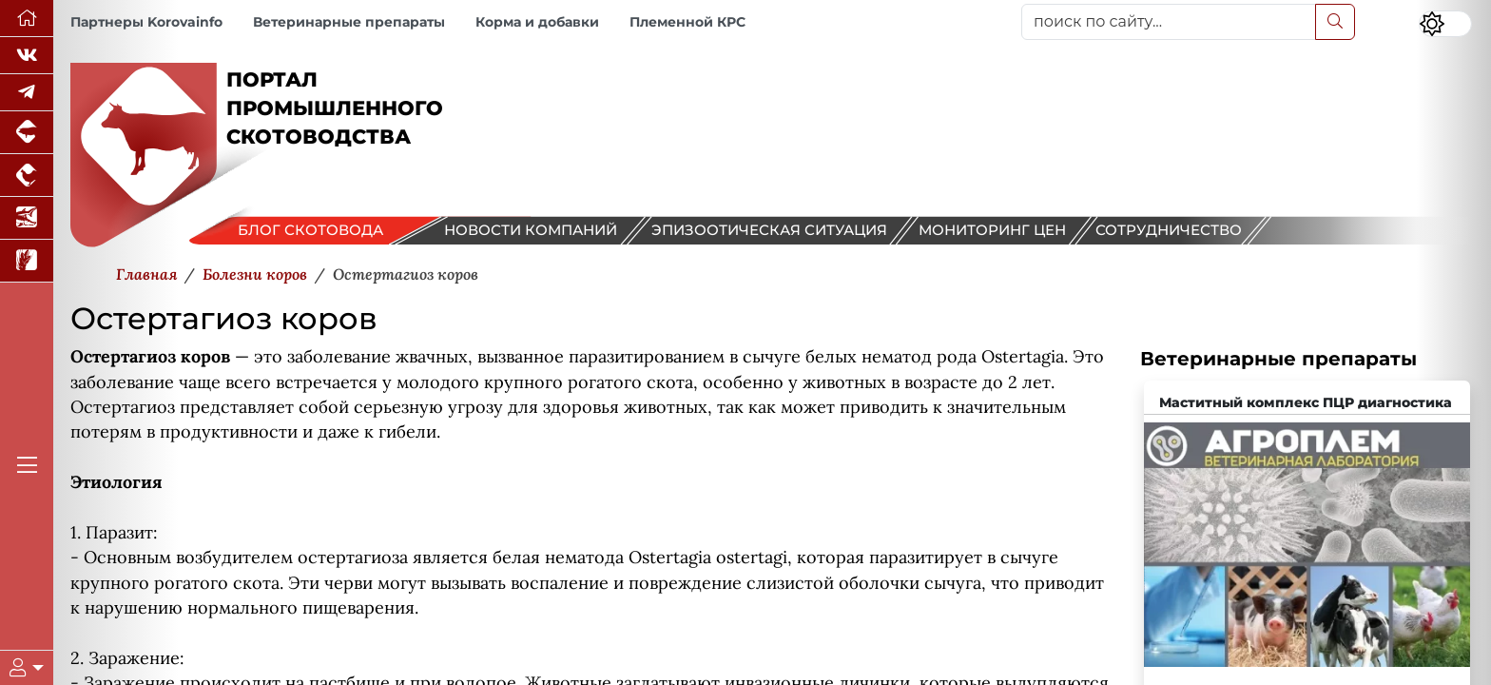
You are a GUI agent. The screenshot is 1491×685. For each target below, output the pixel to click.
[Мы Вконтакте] (26, 55)
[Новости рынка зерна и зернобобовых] (26, 261)
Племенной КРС (687, 21)
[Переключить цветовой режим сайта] (1445, 23)
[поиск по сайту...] (1168, 22)
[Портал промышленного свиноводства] (26, 132)
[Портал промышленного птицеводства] (26, 175)
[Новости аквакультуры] (26, 218)
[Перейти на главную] (26, 18)
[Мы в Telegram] (26, 92)
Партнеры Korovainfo (146, 21)
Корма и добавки (537, 21)
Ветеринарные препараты (349, 21)
